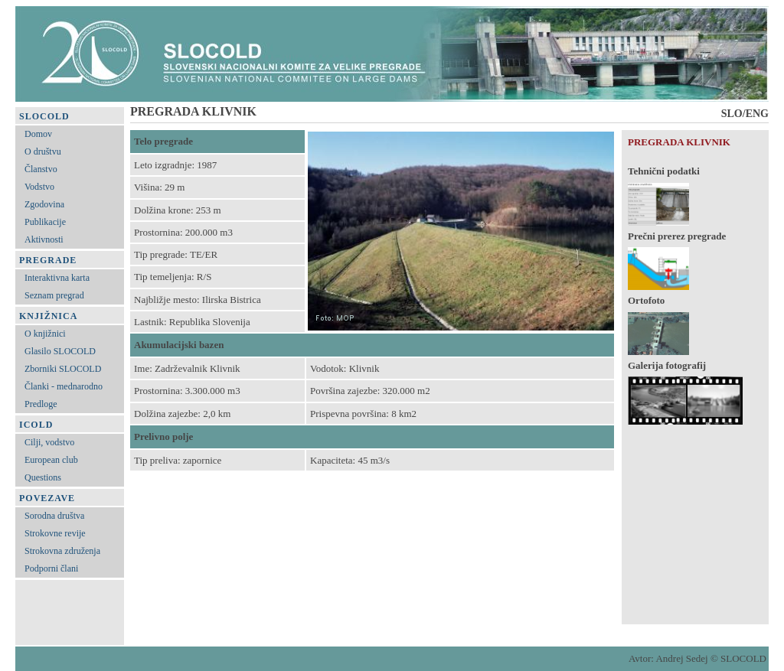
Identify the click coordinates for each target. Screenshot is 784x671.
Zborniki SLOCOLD (62, 368)
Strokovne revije (55, 533)
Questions (42, 477)
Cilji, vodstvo (49, 442)
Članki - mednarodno (63, 386)
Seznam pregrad (54, 295)
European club (51, 459)
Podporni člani (51, 568)
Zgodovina (44, 204)
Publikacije (45, 222)
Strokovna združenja (62, 551)
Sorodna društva (54, 515)
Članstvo (40, 169)
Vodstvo (39, 186)
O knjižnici (45, 333)
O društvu (42, 151)
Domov (38, 134)
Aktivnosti (44, 239)
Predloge (40, 404)
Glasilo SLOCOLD (60, 351)
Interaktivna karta (57, 277)
